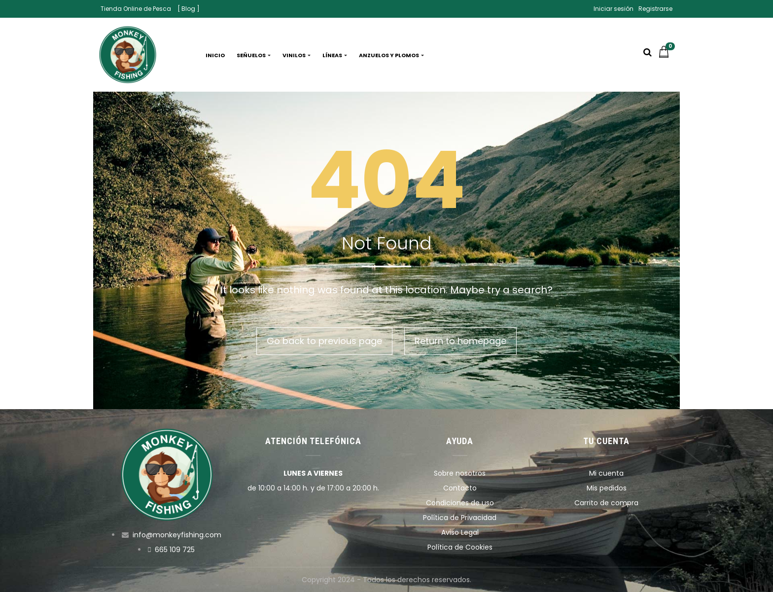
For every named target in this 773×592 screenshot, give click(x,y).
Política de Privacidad (459, 517)
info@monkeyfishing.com (177, 535)
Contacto (460, 488)
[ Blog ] (188, 8)
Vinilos (296, 55)
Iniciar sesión (613, 8)
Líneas (334, 55)
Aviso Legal (460, 532)
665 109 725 (175, 550)
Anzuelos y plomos (391, 55)
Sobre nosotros (460, 473)
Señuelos (254, 55)
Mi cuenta (606, 473)
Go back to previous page (324, 341)
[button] (666, 55)
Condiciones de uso (460, 503)
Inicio (215, 55)
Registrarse (655, 8)
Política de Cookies (459, 547)
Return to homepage (460, 341)
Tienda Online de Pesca (136, 8)
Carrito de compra (606, 503)
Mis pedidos (607, 488)
